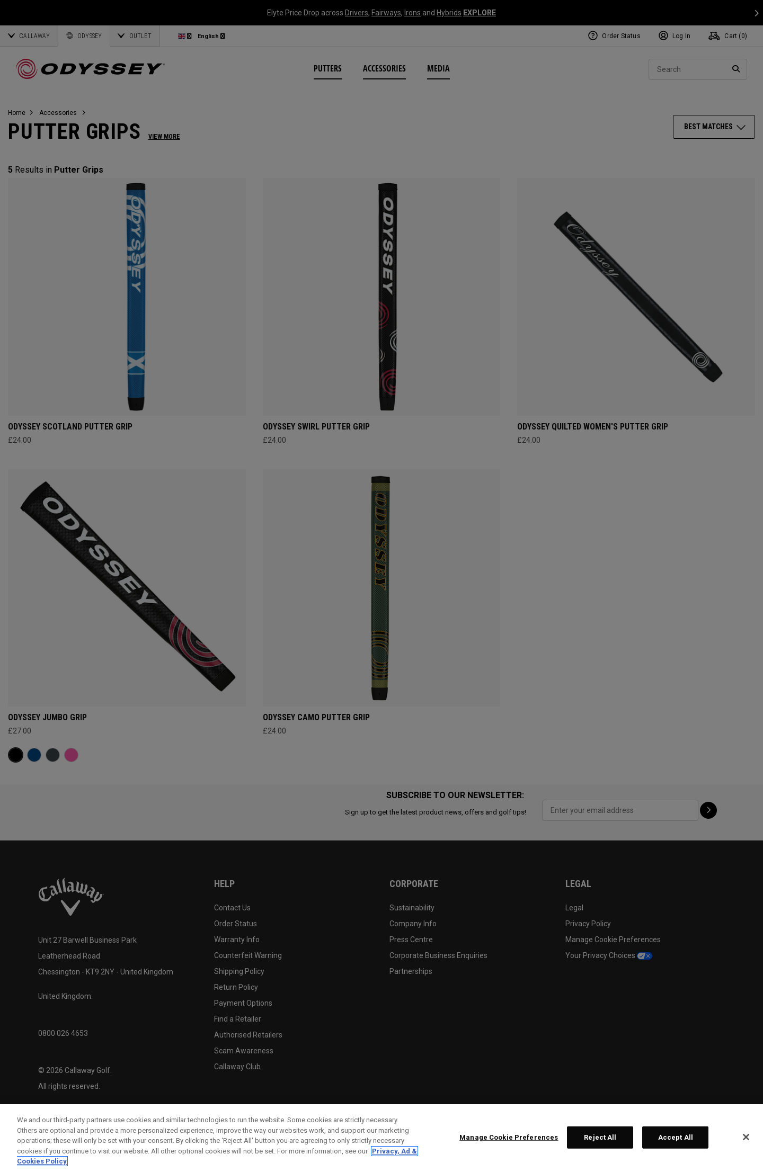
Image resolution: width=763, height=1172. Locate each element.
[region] (381, 1138)
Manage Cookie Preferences (508, 1137)
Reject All (600, 1137)
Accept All (675, 1137)
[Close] (746, 1137)
